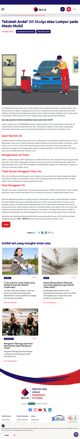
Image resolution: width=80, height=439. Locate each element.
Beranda (4, 15)
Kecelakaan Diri (9, 338)
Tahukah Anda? (43, 32)
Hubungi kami (35, 419)
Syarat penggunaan (22, 419)
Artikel (9, 15)
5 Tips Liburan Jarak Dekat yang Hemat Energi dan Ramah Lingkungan (19, 284)
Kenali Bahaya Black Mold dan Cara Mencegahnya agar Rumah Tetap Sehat (58, 284)
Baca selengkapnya (10, 302)
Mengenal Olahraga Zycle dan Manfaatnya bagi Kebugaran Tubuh (18, 345)
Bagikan (31, 233)
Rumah (46, 278)
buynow (69, 9)
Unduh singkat (6, 419)
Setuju (6, 435)
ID (74, 9)
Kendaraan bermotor (25, 32)
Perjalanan (7, 278)
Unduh (6, 224)
